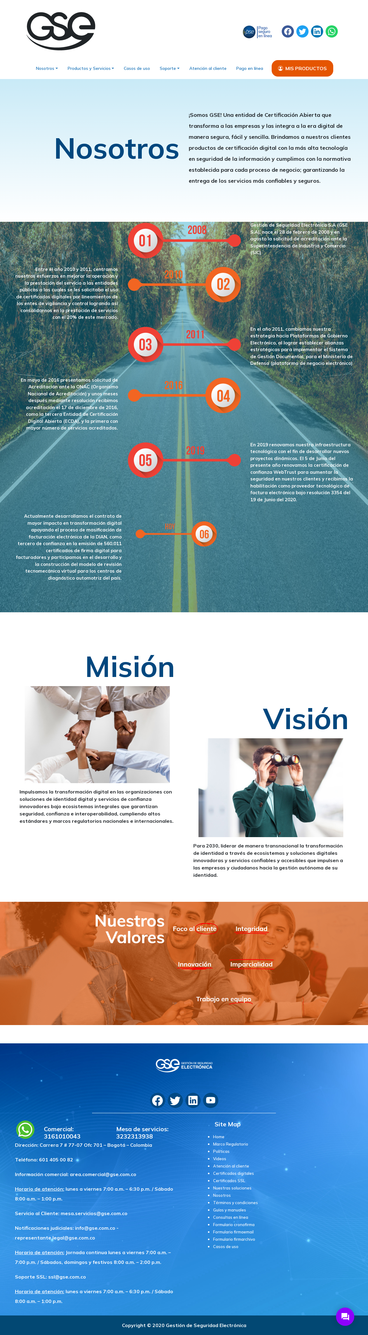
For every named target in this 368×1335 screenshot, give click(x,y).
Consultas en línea (230, 1217)
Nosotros (45, 68)
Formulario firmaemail (233, 1231)
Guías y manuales (229, 1209)
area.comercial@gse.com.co (103, 1174)
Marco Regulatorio (230, 1144)
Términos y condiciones (235, 1202)
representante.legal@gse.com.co (55, 1238)
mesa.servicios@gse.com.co (94, 1213)
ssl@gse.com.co (67, 1277)
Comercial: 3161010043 (62, 1132)
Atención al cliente (208, 68)
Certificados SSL (229, 1180)
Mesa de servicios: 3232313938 (142, 1132)
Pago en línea (249, 68)
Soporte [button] (168, 68)
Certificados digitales (233, 1173)
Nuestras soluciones (232, 1188)
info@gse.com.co (95, 1228)
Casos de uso (137, 68)
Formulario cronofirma (234, 1224)
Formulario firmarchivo (234, 1239)
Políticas (221, 1151)
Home (218, 1136)
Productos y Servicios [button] (89, 68)
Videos (219, 1158)
